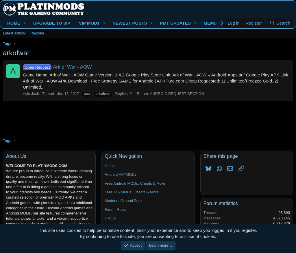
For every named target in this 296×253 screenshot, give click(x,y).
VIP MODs (89, 23)
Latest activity (14, 33)
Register (37, 33)
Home (110, 166)
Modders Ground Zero (123, 201)
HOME (13, 23)
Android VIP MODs (120, 174)
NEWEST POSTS (129, 23)
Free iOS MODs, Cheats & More (131, 192)
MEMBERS (215, 23)
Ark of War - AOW (57, 67)
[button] (25, 23)
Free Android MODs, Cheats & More (135, 183)
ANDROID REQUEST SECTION (177, 93)
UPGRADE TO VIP (51, 23)
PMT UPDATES (175, 23)
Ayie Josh (31, 93)
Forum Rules (115, 209)
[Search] (280, 23)
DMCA (110, 218)
